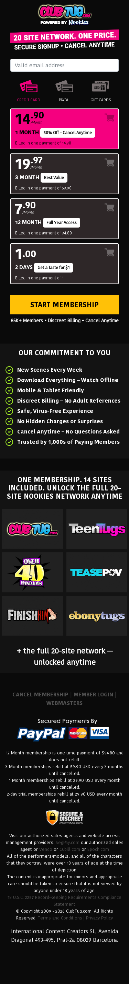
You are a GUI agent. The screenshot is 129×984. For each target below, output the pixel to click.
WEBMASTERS (64, 703)
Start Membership (64, 305)
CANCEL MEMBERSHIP (40, 694)
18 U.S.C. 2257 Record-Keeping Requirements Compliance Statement (64, 900)
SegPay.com (67, 842)
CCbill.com (70, 849)
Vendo (45, 849)
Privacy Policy (99, 918)
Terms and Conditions (60, 918)
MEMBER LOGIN (93, 694)
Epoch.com (98, 849)
